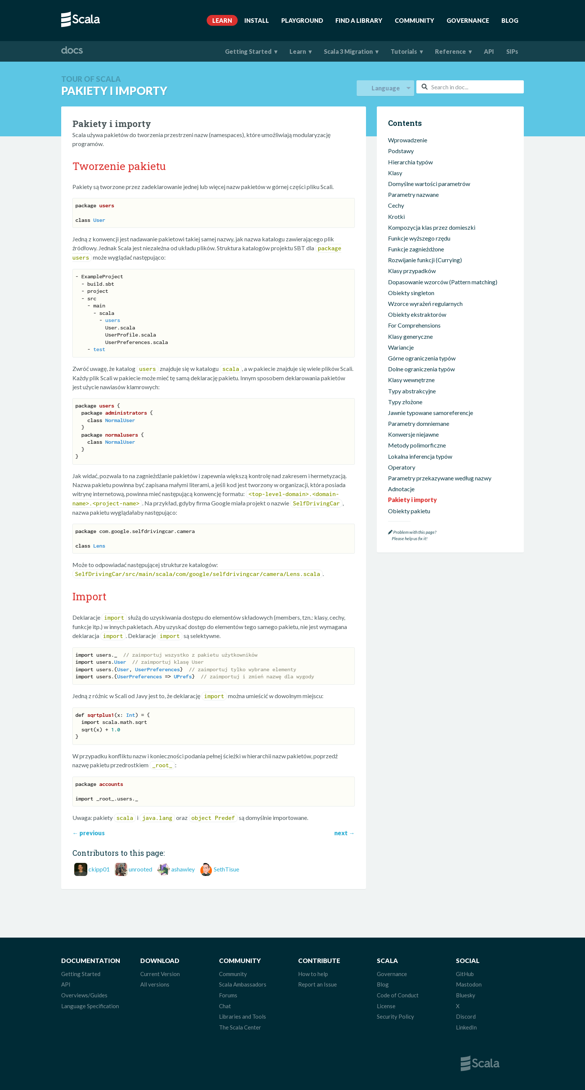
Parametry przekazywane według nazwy (439, 477)
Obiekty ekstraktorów (417, 314)
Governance (468, 20)
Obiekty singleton (411, 292)
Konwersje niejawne (413, 434)
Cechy (396, 205)
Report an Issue (317, 984)
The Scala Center (240, 1027)
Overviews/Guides (84, 995)
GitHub (465, 973)
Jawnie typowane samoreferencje (430, 412)
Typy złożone (405, 401)
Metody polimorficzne (417, 445)
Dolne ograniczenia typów (421, 368)
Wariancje (401, 347)
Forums (228, 995)
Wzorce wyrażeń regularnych (425, 303)
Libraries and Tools (242, 1016)
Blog (509, 20)
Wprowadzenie (407, 139)
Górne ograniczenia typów (422, 358)
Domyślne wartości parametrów (429, 183)
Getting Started (248, 51)
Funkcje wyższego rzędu (419, 238)
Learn (222, 20)
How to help (313, 973)
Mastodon (469, 984)
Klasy (395, 172)
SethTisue (226, 869)
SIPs (512, 51)
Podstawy (401, 150)
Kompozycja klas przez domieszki (431, 227)
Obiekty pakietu (409, 510)
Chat (225, 1006)
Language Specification (90, 1006)
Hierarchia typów (410, 161)
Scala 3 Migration (348, 51)
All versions (154, 984)
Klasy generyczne (410, 336)
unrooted (140, 869)
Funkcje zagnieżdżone (416, 249)
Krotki (396, 216)
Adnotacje (401, 488)
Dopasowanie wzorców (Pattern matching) (442, 281)
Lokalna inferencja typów (420, 456)
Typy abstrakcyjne (412, 390)
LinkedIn (466, 1027)
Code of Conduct (398, 995)
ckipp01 (99, 869)
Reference (450, 51)
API (489, 51)
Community (414, 20)
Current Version (160, 973)
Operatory (401, 467)
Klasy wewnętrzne (411, 379)
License (386, 1006)
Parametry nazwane (413, 194)
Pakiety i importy (412, 499)
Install (256, 20)
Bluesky (465, 995)
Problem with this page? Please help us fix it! (412, 535)
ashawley (183, 869)
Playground (302, 20)
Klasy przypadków (412, 270)
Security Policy (395, 1016)
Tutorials (404, 51)
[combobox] (470, 86)
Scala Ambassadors (242, 984)
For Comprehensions (414, 325)
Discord (466, 1016)
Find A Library (358, 20)
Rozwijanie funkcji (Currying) (425, 259)
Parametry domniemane (418, 423)
